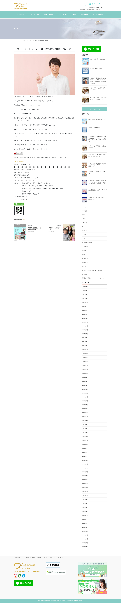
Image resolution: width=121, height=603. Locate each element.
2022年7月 (85, 444)
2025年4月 (85, 322)
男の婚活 (84, 274)
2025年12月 (85, 290)
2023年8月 (85, 393)
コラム (24, 219)
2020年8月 (85, 519)
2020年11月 (85, 507)
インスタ (84, 234)
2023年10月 (85, 385)
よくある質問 (25, 557)
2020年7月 (85, 523)
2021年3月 (85, 491)
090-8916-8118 (95, 4)
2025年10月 (85, 298)
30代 (83, 215)
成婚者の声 (85, 262)
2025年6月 (85, 314)
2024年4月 (85, 365)
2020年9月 (85, 515)
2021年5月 (85, 483)
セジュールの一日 (87, 242)
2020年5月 (85, 531)
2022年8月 (85, 440)
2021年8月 (85, 472)
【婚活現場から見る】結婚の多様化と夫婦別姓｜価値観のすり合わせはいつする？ (97, 165)
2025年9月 (85, 302)
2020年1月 (85, 547)
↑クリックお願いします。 (21, 161)
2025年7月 (85, 310)
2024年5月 (85, 361)
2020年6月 (85, 527)
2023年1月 (85, 420)
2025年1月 (85, 334)
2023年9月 (85, 389)
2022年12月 (85, 424)
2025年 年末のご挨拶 (96, 68)
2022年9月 (85, 436)
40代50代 (84, 222)
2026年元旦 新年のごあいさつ (98, 59)
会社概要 (17, 557)
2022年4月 (85, 456)
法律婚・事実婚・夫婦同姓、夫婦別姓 (92, 270)
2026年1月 (85, 286)
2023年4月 (85, 408)
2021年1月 (85, 499)
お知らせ (84, 230)
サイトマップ (57, 557)
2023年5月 (85, 405)
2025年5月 (85, 318)
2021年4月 (85, 487)
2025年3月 (85, 326)
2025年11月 (85, 294)
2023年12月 (85, 381)
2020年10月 (85, 511)
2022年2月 (85, 464)
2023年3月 (85, 412)
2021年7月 (85, 476)
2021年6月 (85, 479)
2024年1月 (85, 377)
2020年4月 (85, 535)
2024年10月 (85, 345)
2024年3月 (85, 369)
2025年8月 (85, 306)
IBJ (83, 226)
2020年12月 (85, 503)
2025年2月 (85, 330)
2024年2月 (85, 373)
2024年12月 (85, 338)
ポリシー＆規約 (48, 557)
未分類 (84, 266)
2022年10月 (85, 432)
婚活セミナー (85, 258)
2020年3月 (85, 539)
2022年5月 (85, 452)
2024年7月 (85, 353)
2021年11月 (85, 468)
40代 (83, 219)
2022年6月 (85, 448)
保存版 (84, 250)
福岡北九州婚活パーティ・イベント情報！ (93, 278)
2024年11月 (85, 341)
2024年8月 (85, 349)
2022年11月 (85, 428)
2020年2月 (85, 543)
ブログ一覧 (85, 246)
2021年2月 (85, 495)
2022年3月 (85, 460)
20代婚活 (84, 211)
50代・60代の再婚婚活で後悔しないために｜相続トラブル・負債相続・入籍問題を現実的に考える (97, 182)
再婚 (83, 254)
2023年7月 (85, 397)
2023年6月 (85, 401)
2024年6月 (85, 357)
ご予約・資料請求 (36, 557)
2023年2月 (85, 416)
